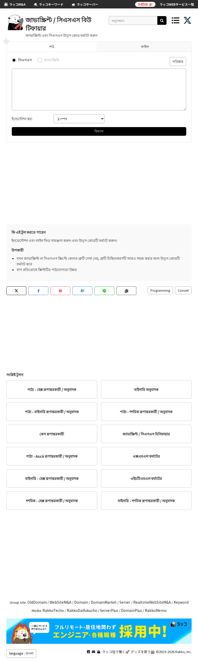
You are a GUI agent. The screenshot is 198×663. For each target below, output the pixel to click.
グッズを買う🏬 (143, 651)
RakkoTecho (53, 610)
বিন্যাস (99, 131)
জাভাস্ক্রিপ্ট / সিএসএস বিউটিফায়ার (58, 23)
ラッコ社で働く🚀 (115, 651)
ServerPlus (109, 610)
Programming (160, 290)
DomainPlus (131, 610)
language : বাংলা (21, 653)
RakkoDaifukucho (82, 610)
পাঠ (51, 46)
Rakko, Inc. (183, 651)
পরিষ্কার (177, 61)
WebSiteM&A (60, 602)
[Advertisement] (99, 183)
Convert (183, 290)
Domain (81, 602)
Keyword (181, 602)
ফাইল (145, 46)
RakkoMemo (156, 610)
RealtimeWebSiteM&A (152, 602)
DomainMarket (104, 602)
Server (124, 602)
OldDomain (37, 602)
